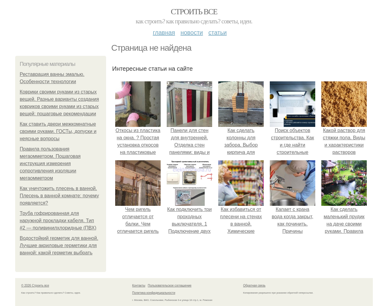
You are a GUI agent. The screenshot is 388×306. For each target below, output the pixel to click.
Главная (164, 32)
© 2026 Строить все (35, 285)
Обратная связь (254, 285)
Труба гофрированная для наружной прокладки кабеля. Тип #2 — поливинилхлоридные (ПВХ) (58, 220)
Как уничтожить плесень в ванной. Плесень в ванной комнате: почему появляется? (59, 196)
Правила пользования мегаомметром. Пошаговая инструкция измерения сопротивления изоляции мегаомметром (50, 163)
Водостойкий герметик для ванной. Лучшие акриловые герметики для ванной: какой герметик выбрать (59, 245)
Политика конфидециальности (153, 292)
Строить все (194, 11)
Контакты (138, 285)
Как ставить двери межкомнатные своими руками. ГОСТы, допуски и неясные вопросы (58, 131)
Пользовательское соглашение (170, 285)
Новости (191, 32)
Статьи (217, 32)
